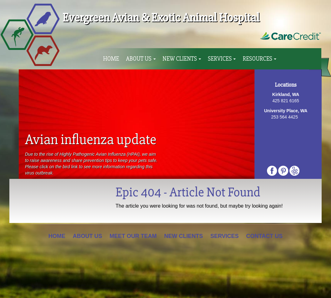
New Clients (182, 59)
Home (111, 59)
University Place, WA (286, 110)
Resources (259, 59)
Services (222, 59)
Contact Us (264, 236)
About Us (141, 59)
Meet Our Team (133, 236)
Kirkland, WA (285, 94)
